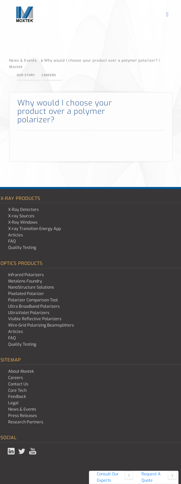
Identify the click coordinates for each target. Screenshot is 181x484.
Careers (49, 75)
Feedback (17, 396)
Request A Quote (151, 477)
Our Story (26, 75)
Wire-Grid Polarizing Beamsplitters (41, 325)
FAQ (12, 241)
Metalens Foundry (25, 281)
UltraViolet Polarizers (28, 312)
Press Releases (22, 415)
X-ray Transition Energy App (34, 228)
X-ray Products (20, 198)
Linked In (11, 451)
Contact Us (18, 384)
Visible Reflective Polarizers (34, 318)
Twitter (22, 451)
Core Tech (17, 390)
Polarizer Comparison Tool (33, 300)
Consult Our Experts (108, 477)
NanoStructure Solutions (31, 287)
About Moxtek (21, 371)
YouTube (33, 451)
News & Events (26, 60)
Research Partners (25, 422)
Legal (13, 403)
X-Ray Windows (22, 222)
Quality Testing (22, 247)
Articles (15, 235)
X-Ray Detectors (23, 209)
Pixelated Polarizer (26, 293)
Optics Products (22, 263)
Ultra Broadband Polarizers (34, 306)
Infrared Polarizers (26, 274)
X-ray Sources (21, 216)
